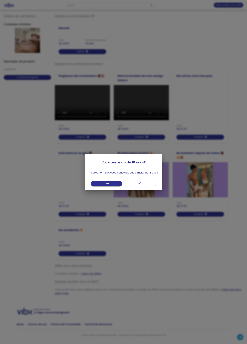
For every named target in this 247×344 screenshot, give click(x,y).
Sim (106, 183)
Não (140, 183)
